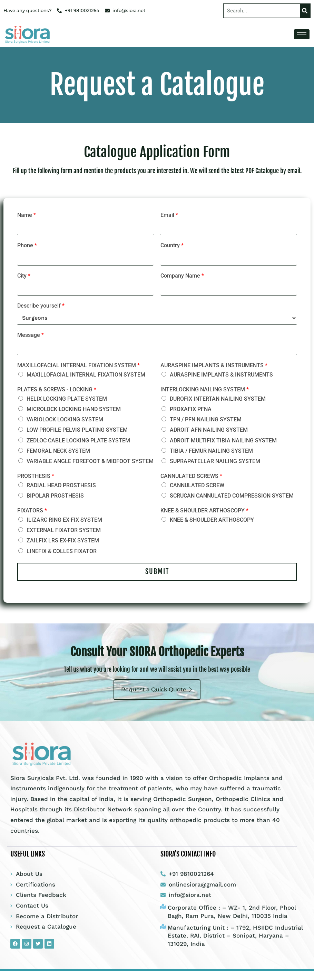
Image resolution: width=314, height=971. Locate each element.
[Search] (305, 11)
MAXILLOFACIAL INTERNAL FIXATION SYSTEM (78, 365)
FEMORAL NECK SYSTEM (58, 451)
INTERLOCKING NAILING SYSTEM (204, 389)
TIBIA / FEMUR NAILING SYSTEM (211, 451)
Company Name (182, 275)
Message (30, 335)
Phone (27, 245)
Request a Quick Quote (157, 689)
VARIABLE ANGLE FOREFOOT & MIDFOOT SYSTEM (90, 461)
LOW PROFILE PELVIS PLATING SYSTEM (77, 430)
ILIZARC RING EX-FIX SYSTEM (64, 520)
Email (169, 215)
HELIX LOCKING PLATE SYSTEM (67, 399)
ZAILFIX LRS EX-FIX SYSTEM (63, 540)
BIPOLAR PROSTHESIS (55, 495)
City (23, 275)
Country (172, 245)
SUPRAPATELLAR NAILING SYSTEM (215, 461)
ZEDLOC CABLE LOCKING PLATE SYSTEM (78, 440)
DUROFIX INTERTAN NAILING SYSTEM (218, 399)
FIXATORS (32, 510)
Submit (157, 571)
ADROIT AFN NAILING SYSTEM (209, 430)
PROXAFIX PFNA (191, 409)
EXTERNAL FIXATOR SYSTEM (64, 530)
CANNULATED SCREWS (191, 476)
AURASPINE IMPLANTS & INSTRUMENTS (213, 365)
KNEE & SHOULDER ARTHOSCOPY (204, 510)
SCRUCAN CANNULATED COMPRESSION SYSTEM (232, 495)
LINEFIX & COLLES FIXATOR (62, 551)
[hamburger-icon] (302, 34)
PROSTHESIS (35, 476)
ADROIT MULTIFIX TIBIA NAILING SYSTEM (223, 440)
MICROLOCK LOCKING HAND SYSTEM (74, 409)
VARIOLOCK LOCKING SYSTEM (65, 419)
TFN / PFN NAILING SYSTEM (206, 419)
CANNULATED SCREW (197, 485)
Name (26, 215)
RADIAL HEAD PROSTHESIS (61, 485)
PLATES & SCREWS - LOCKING (56, 389)
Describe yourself (41, 305)
